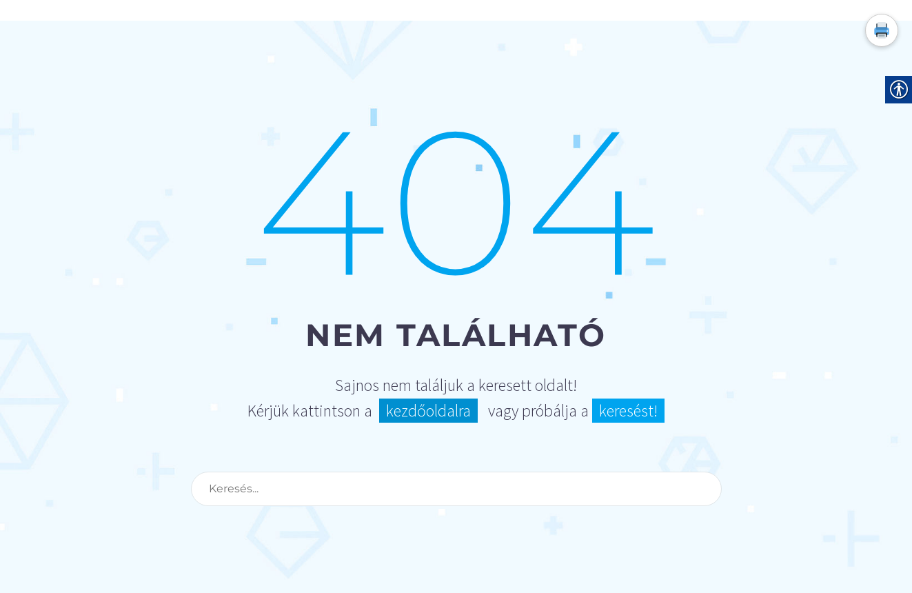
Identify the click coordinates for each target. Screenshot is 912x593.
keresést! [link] (628, 410)
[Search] (456, 489)
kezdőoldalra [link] (428, 410)
